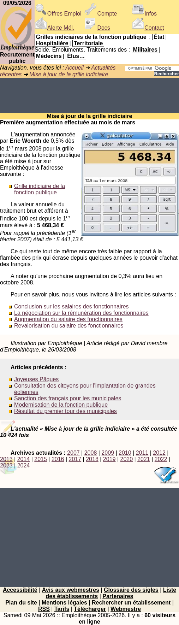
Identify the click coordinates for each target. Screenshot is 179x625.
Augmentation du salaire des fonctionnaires (68, 319)
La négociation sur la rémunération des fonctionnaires (81, 313)
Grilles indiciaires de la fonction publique (91, 37)
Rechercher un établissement (131, 603)
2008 (90, 453)
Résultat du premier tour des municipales (65, 411)
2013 (6, 459)
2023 (6, 465)
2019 (109, 459)
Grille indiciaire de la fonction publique (39, 189)
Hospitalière (52, 43)
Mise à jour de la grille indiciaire (68, 74)
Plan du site (21, 603)
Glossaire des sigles (131, 590)
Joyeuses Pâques (36, 379)
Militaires (145, 50)
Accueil (74, 68)
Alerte (54, 28)
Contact (148, 28)
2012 (159, 453)
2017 (75, 459)
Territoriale (88, 43)
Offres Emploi (58, 14)
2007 (73, 453)
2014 (23, 459)
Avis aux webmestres (70, 590)
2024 (23, 465)
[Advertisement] (89, 95)
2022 (161, 459)
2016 (58, 459)
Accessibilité (20, 590)
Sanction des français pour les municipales (67, 398)
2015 (40, 459)
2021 (143, 459)
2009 (107, 453)
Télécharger (90, 609)
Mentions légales (64, 603)
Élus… (76, 56)
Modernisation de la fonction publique (61, 405)
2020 (126, 459)
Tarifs (61, 609)
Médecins (49, 56)
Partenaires (117, 596)
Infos (144, 14)
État (159, 37)
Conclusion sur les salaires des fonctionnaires (71, 306)
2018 (92, 459)
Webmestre (126, 609)
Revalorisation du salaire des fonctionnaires (69, 326)
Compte (100, 14)
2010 (125, 453)
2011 (142, 453)
